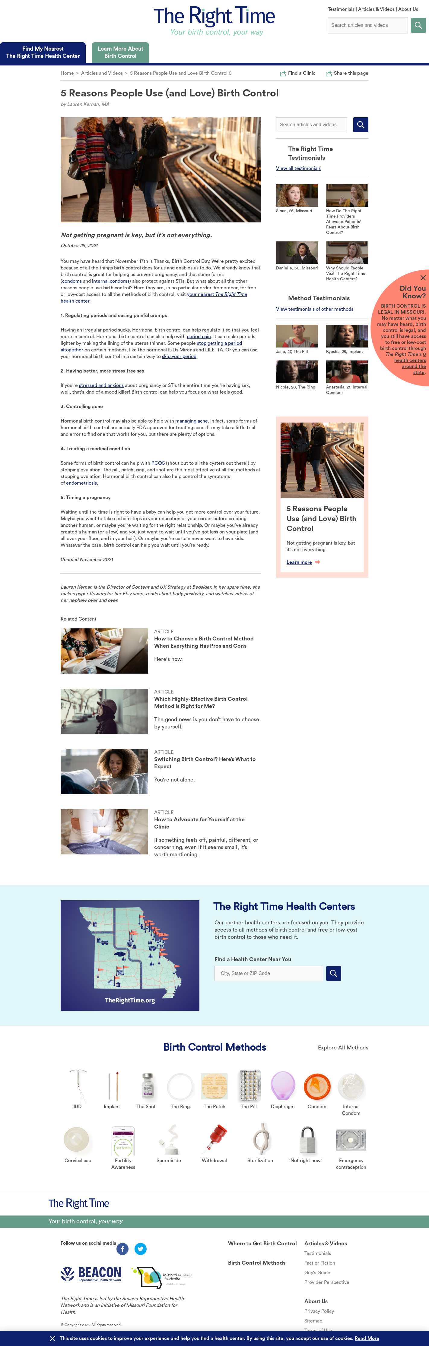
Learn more (303, 562)
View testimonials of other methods (314, 309)
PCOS (158, 463)
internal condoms (110, 281)
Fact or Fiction (319, 1263)
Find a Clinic (302, 73)
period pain (199, 336)
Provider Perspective (326, 1282)
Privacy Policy (319, 1311)
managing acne (191, 421)
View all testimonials (298, 168)
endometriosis (81, 483)
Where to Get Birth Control (262, 1243)
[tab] (43, 52)
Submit (418, 25)
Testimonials (341, 9)
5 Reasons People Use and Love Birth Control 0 (181, 73)
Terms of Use (318, 1330)
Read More (367, 1338)
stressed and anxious (101, 385)
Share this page (351, 73)
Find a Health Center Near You (252, 959)
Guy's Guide (317, 1272)
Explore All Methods (343, 1047)
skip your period (179, 356)
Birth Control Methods (214, 1047)
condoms (72, 281)
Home (67, 73)
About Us (408, 9)
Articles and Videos (102, 73)
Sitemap (313, 1321)
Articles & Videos (376, 9)
